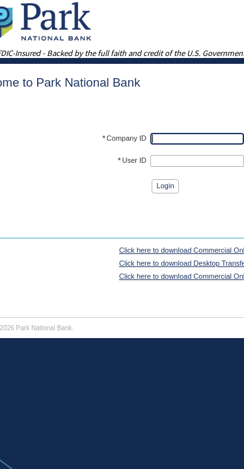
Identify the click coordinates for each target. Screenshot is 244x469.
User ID (132, 160)
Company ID (124, 138)
